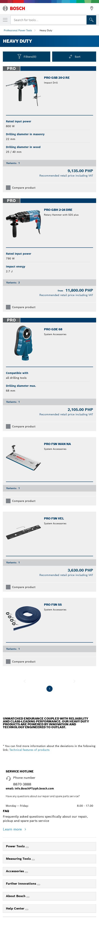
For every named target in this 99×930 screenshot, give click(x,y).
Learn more (13, 829)
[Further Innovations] (38, 884)
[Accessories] (26, 872)
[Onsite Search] (91, 20)
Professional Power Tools (18, 30)
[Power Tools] (27, 847)
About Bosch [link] (16, 896)
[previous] (25, 681)
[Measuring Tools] (33, 859)
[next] (74, 681)
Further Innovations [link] (21, 884)
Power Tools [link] (16, 846)
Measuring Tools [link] (19, 859)
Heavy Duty (46, 30)
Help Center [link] (15, 908)
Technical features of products (29, 749)
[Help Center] (26, 909)
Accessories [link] (15, 871)
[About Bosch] (27, 897)
